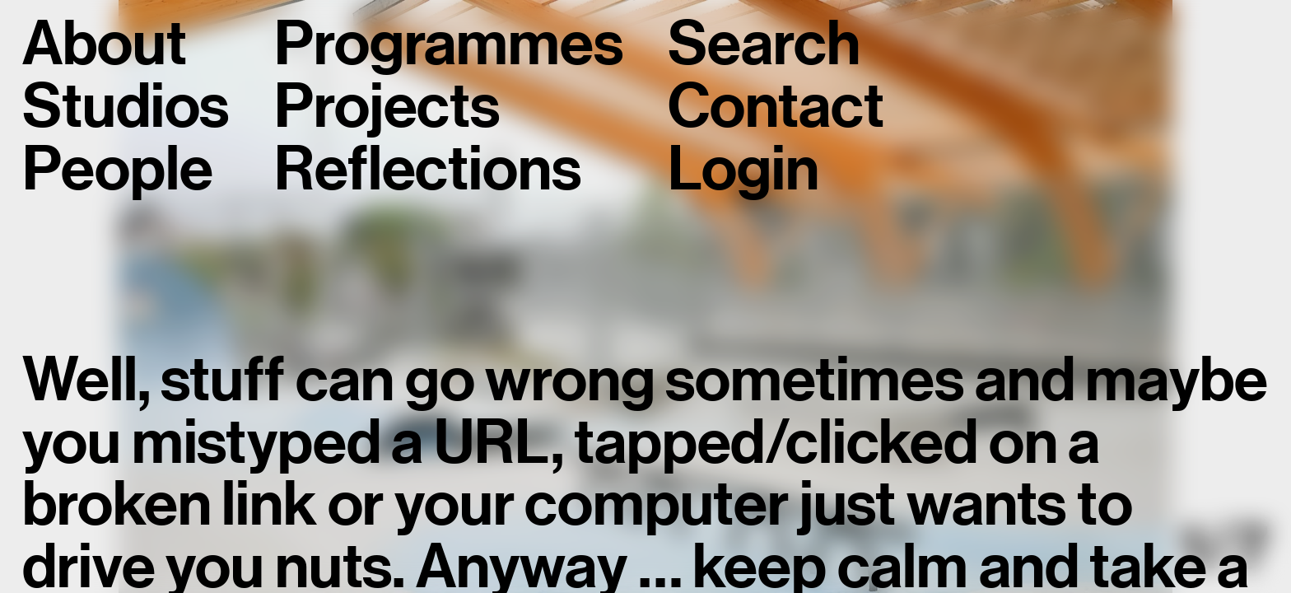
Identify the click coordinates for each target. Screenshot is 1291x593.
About (104, 44)
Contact (775, 107)
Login (743, 169)
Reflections (427, 169)
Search (764, 44)
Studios (125, 107)
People (117, 169)
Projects (387, 107)
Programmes (448, 44)
